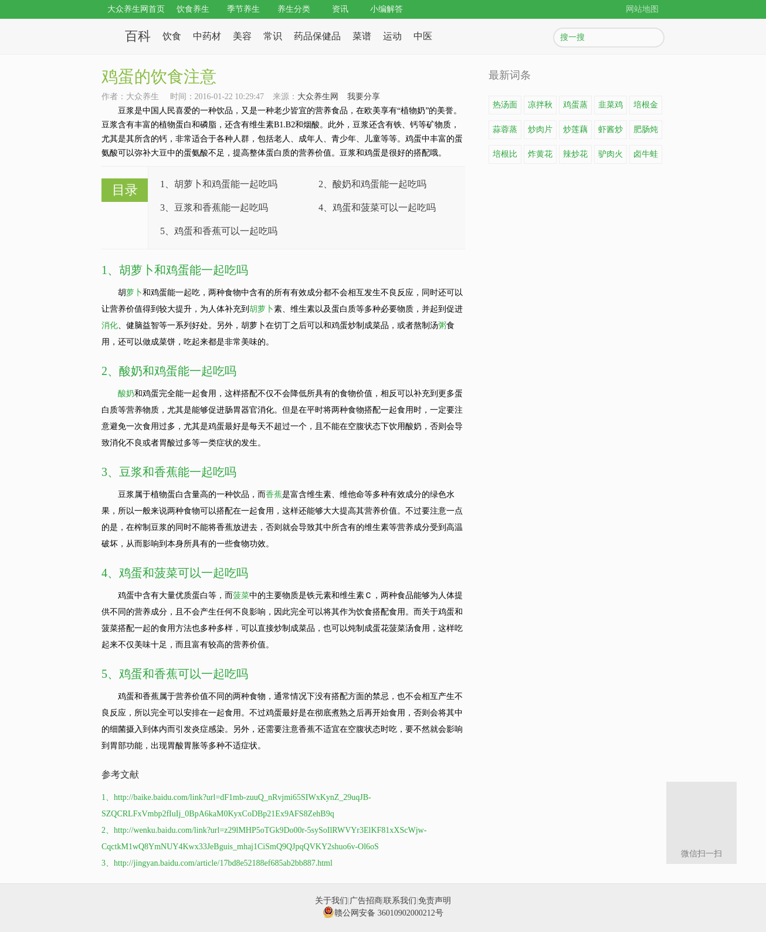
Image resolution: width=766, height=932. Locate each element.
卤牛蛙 (645, 154)
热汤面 (505, 104)
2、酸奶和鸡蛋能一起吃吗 (372, 184)
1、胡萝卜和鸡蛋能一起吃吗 (218, 184)
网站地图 (642, 9)
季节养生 (243, 9)
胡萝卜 (261, 309)
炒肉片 (540, 129)
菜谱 (362, 36)
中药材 (207, 36)
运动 (392, 36)
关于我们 (331, 900)
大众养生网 (317, 96)
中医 (422, 36)
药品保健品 (317, 36)
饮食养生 (193, 9)
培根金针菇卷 (645, 107)
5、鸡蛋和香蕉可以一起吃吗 (218, 231)
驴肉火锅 (610, 157)
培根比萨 (505, 157)
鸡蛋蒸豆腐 (575, 107)
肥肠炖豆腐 (645, 132)
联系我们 (400, 900)
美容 (242, 36)
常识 (272, 36)
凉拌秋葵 (540, 107)
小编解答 (386, 9)
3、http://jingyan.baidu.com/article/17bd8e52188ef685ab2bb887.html (217, 863)
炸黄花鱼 (540, 157)
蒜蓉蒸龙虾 (505, 132)
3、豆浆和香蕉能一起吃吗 (214, 207)
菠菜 (241, 595)
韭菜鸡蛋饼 (610, 107)
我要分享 (363, 96)
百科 (138, 36)
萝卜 (134, 292)
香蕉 (274, 494)
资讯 (340, 9)
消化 (109, 325)
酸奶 (126, 393)
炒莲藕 (575, 129)
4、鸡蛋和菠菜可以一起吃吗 (377, 207)
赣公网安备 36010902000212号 (383, 913)
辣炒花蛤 (575, 157)
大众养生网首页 (136, 9)
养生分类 (293, 9)
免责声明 (434, 900)
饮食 (171, 36)
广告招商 (366, 900)
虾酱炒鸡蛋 (610, 132)
